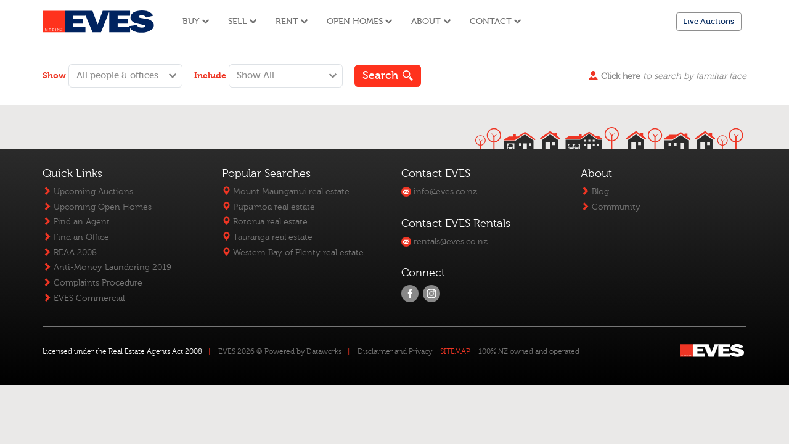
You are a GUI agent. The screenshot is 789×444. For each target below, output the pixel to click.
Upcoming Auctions (88, 191)
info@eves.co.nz (439, 191)
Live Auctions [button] (708, 21)
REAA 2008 (70, 252)
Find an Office (76, 237)
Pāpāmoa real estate (268, 207)
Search (388, 75)
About (431, 21)
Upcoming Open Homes (97, 207)
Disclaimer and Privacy (395, 351)
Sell (242, 21)
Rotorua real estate (265, 221)
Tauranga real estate (267, 237)
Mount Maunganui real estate (286, 191)
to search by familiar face (667, 76)
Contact (495, 21)
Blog (595, 191)
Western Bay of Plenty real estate (293, 252)
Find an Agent (76, 221)
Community (610, 207)
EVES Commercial (84, 298)
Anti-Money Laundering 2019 (107, 267)
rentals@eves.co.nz (444, 241)
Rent (292, 21)
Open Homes (360, 21)
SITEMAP (455, 351)
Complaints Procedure (92, 283)
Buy (195, 21)
